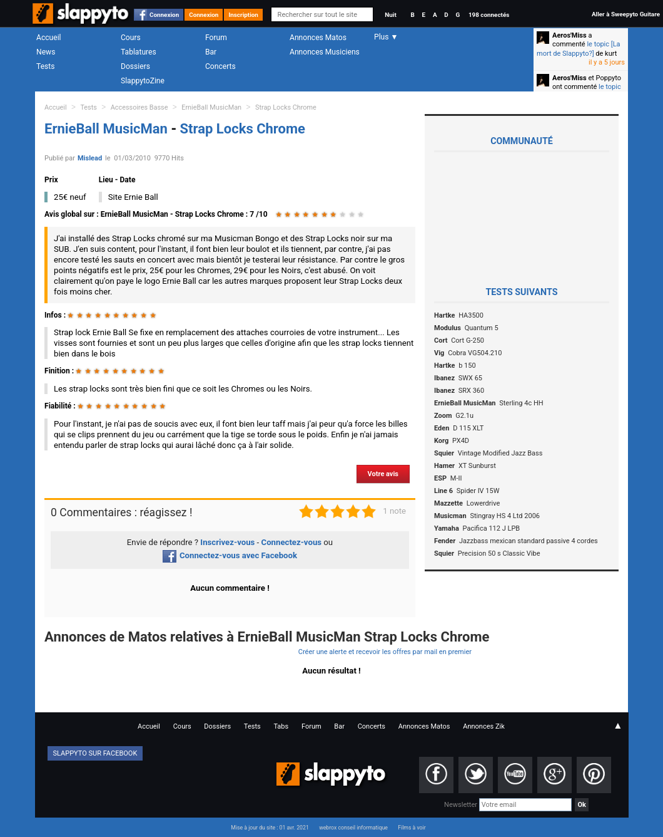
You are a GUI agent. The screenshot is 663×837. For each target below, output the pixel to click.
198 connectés (488, 14)
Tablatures (138, 52)
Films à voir (411, 827)
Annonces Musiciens (325, 52)
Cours (131, 37)
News (45, 52)
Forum (216, 37)
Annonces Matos (318, 37)
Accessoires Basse (139, 107)
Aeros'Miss (569, 35)
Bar (210, 52)
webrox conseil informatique (353, 827)
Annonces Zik (484, 726)
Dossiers (135, 66)
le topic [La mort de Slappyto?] (578, 48)
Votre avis (383, 474)
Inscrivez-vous (227, 542)
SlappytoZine (142, 80)
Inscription (243, 14)
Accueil (48, 37)
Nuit (390, 14)
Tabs (280, 726)
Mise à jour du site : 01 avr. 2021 (269, 827)
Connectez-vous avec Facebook (230, 555)
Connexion (164, 14)
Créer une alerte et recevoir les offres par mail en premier (385, 652)
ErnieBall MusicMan (211, 107)
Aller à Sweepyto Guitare (626, 14)
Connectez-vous (291, 542)
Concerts (220, 66)
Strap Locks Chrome (285, 107)
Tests (45, 66)
